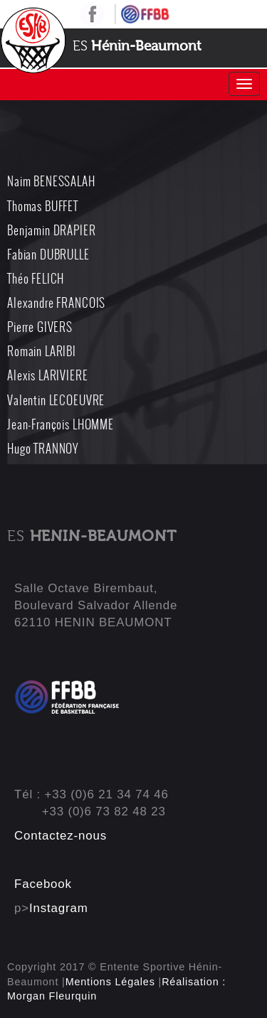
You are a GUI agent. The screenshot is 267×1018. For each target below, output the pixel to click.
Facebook (43, 884)
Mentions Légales (110, 981)
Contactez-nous (60, 835)
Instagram (58, 908)
